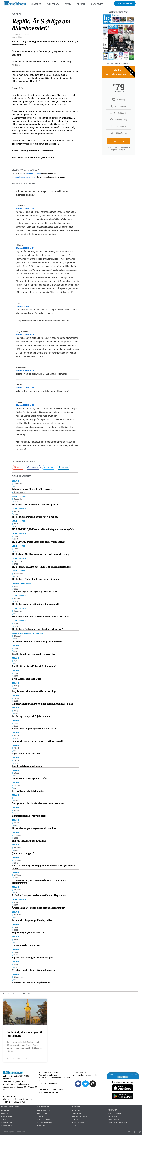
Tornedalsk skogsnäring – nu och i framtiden (34, 828)
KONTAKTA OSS (114, 1113)
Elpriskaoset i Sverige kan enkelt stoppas (32, 957)
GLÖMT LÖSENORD (45, 1122)
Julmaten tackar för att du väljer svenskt (32, 489)
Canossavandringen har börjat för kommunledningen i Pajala (42, 703)
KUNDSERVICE (96, 4)
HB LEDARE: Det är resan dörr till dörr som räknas (38, 541)
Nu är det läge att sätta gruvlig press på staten (34, 591)
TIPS (74, 1126)
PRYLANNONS (78, 1122)
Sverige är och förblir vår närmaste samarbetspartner (39, 803)
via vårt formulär (34, 174)
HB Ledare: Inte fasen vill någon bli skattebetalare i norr (40, 616)
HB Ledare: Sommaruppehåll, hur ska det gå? (35, 517)
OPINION (81, 4)
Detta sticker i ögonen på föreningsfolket (32, 920)
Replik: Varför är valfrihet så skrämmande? (34, 666)
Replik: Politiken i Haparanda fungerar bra (33, 654)
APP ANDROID (7, 1126)
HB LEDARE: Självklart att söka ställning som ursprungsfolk (43, 529)
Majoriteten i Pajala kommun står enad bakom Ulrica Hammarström (39, 881)
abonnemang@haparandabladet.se (18, 1099)
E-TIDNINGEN (7, 1117)
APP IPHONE (6, 1122)
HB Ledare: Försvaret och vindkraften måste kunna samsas (41, 566)
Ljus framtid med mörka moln (27, 766)
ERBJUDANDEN (43, 1110)
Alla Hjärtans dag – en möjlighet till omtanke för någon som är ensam (43, 866)
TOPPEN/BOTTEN (79, 1113)
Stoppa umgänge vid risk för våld (28, 932)
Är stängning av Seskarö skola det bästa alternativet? (38, 907)
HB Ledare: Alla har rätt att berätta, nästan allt (35, 604)
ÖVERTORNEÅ (52, 4)
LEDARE (15, 496)
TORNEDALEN (25, 583)
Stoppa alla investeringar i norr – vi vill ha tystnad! (37, 741)
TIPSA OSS (112, 1117)
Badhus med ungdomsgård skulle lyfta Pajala (34, 728)
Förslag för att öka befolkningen (28, 791)
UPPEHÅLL (41, 1117)
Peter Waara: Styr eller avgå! (26, 678)
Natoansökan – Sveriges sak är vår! (29, 778)
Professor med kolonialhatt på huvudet (31, 982)
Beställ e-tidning (118, 141)
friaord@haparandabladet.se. (24, 177)
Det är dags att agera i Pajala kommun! (31, 716)
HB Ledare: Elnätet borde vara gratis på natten (35, 579)
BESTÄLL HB (42, 1113)
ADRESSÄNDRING (44, 1120)
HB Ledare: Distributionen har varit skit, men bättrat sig (40, 554)
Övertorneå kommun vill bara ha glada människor (37, 641)
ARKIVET (5, 1120)
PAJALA (68, 4)
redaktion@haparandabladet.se (16, 1084)
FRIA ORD (76, 1110)
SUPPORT (41, 1126)
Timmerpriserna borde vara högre (29, 815)
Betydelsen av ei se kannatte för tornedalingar (34, 691)
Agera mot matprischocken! (26, 753)
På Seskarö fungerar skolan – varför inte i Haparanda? (39, 895)
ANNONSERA (113, 1120)
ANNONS (76, 1120)
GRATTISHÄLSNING (80, 1117)
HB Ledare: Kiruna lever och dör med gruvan (35, 504)
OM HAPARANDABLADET (118, 1122)
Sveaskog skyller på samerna (26, 945)
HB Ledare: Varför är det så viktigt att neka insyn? (37, 629)
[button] (18, 467)
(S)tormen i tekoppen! (23, 853)
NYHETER (5, 1110)
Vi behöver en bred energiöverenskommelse (33, 970)
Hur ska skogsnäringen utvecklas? (29, 840)
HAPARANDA (35, 4)
